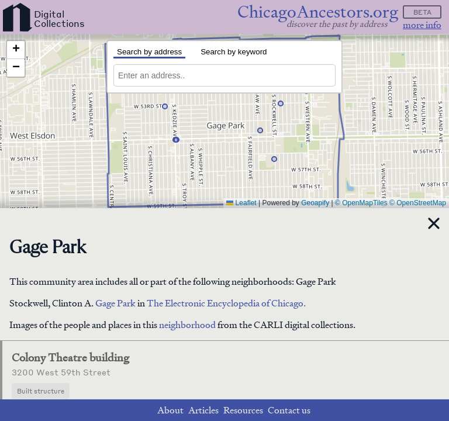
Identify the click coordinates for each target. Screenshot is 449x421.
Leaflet (241, 203)
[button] (165, 106)
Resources (243, 410)
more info (422, 25)
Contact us (289, 410)
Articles (203, 410)
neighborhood (187, 325)
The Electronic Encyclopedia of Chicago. (226, 303)
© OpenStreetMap (417, 203)
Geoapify (315, 203)
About (170, 410)
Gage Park (116, 303)
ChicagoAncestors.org (317, 12)
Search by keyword (234, 51)
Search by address (149, 51)
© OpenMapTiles (361, 203)
